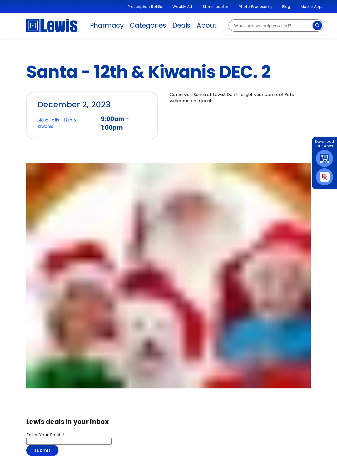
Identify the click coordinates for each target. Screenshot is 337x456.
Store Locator (216, 6)
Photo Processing (255, 6)
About (207, 25)
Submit (42, 450)
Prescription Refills (145, 6)
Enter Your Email (45, 435)
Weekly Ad (182, 6)
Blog (286, 6)
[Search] (317, 25)
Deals (181, 25)
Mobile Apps (312, 6)
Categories (148, 25)
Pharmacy (106, 25)
